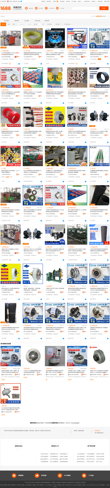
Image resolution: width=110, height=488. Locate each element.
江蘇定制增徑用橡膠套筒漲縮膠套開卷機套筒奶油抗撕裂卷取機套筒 (99, 250)
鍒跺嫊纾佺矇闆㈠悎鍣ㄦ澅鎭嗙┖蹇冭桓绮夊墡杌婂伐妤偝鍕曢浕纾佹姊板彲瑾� (10, 371)
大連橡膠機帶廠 (44, 461)
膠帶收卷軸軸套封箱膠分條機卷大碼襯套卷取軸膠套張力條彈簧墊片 (77, 92)
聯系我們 (78, 482)
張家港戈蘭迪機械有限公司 (6, 56)
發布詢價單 (97, 430)
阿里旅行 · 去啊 (52, 485)
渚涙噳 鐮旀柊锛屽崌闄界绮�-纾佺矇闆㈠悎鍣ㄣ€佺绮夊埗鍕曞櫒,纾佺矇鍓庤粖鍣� (55, 371)
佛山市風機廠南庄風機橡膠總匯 (58, 461)
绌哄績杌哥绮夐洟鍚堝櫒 (74, 376)
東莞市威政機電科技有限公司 (95, 56)
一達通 (107, 485)
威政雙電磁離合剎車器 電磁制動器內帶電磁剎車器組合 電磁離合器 (55, 328)
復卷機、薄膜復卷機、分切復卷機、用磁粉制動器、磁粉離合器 (32, 289)
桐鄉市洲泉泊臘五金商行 (73, 96)
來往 (94, 485)
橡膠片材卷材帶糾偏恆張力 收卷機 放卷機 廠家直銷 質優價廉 (10, 210)
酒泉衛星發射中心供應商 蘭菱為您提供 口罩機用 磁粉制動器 (10, 289)
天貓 (38, 485)
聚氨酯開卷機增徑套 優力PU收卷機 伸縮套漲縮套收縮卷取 (10, 132)
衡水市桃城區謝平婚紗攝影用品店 (85, 456)
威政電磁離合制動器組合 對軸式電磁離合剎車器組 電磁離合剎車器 (33, 328)
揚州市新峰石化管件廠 (73, 135)
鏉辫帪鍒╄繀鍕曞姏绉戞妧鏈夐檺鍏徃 (97, 374)
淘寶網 (34, 485)
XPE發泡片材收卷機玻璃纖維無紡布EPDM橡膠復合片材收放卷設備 (77, 53)
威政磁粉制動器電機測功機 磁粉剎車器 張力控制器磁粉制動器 (77, 289)
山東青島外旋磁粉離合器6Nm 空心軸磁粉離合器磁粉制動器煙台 (55, 210)
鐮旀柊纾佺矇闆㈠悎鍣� (52, 376)
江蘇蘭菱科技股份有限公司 (51, 135)
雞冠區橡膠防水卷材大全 (66, 454)
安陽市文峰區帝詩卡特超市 (93, 461)
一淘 (46, 485)
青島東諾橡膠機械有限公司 (29, 96)
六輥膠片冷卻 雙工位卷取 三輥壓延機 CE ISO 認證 (55, 289)
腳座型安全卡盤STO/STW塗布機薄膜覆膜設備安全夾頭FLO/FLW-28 (33, 250)
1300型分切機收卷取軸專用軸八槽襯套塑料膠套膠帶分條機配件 (32, 132)
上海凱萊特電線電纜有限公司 (6, 174)
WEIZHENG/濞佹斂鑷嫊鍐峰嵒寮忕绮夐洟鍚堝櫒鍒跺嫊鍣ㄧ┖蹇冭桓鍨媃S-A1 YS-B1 (33, 371)
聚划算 (42, 485)
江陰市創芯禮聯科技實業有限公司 (73, 174)
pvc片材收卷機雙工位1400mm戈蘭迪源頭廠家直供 (10, 53)
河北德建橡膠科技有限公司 (95, 96)
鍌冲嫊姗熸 (11, 376)
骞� (18, 374)
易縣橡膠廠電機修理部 (65, 461)
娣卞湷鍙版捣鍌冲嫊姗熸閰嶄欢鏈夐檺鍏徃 (8, 412)
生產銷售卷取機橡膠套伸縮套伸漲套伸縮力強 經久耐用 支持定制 (10, 328)
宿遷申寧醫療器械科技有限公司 (84, 459)
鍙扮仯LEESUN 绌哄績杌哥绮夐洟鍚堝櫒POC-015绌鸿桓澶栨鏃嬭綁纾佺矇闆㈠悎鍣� (99, 371)
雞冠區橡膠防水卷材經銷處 (47, 459)
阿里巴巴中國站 (21, 485)
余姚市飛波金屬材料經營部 (102, 456)
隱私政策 (64, 482)
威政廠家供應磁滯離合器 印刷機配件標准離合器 (99, 328)
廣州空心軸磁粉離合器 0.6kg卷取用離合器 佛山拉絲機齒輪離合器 (10, 92)
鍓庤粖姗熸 (17, 376)
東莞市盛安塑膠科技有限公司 (29, 135)
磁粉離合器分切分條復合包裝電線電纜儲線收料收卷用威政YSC (99, 53)
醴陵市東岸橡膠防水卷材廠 (66, 459)
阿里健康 (102, 485)
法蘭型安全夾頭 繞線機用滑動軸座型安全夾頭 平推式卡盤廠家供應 (77, 132)
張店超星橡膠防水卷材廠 (47, 456)
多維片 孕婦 (99, 461)
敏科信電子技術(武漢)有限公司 (94, 459)
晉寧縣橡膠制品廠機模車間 (56, 456)
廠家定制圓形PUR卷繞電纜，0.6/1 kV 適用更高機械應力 (10, 171)
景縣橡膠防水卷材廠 (55, 454)
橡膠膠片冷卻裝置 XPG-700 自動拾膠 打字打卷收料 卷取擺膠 (33, 92)
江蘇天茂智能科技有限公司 (95, 253)
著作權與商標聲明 (45, 482)
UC (87, 485)
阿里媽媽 (59, 485)
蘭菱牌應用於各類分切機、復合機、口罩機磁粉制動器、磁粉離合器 (54, 132)
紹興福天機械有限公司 (95, 174)
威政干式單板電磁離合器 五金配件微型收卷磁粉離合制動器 (33, 210)
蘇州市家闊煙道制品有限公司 (94, 456)
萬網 (84, 485)
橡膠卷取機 (81, 430)
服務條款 (59, 482)
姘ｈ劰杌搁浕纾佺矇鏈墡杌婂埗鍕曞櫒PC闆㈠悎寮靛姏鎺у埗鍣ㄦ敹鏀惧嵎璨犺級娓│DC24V (10, 408)
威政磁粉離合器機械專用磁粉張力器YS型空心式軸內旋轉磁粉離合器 (99, 289)
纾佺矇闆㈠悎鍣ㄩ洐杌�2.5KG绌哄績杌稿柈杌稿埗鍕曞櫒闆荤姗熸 (76, 371)
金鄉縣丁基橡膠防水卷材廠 (66, 456)
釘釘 (98, 485)
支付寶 (90, 485)
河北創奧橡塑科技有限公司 (29, 56)
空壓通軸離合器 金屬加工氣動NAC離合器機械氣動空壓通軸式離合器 (77, 328)
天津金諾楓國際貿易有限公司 (94, 454)
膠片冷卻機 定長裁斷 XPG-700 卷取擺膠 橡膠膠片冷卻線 (77, 210)
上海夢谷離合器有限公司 (51, 56)
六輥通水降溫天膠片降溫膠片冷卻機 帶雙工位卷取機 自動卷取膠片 (77, 250)
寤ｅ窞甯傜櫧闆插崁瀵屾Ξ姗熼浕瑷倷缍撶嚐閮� (53, 374)
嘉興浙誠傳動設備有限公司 (51, 174)
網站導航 (83, 482)
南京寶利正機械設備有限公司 (6, 213)
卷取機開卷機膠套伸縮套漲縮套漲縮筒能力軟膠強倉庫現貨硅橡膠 (99, 92)
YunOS (74, 485)
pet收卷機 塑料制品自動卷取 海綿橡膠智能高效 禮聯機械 (76, 171)
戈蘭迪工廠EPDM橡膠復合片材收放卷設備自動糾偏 (10, 250)
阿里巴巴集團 (3, 485)
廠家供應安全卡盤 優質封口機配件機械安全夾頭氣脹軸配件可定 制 (55, 250)
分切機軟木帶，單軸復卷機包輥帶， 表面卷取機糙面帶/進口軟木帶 (54, 171)
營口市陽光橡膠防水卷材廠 (56, 459)
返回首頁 (68, 423)
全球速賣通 (28, 485)
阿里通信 (79, 485)
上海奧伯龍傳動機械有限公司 (51, 292)
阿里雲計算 (68, 485)
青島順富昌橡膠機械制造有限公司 (29, 174)
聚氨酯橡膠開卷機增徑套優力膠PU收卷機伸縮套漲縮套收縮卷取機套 (33, 53)
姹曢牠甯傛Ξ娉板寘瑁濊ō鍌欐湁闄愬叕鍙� (30, 374)
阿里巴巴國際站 (12, 485)
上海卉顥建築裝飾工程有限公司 (84, 454)
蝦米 (63, 485)
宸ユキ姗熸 (4, 376)
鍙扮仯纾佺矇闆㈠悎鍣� (96, 376)
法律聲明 (53, 482)
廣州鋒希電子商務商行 (51, 96)
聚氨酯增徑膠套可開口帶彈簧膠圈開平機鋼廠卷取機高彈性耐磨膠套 (54, 92)
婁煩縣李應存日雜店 (82, 461)
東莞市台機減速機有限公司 (6, 96)
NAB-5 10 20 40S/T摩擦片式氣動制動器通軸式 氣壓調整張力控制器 (55, 53)
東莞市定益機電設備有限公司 (95, 135)
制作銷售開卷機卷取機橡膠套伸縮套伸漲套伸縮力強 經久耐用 (99, 210)
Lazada (55, 486)
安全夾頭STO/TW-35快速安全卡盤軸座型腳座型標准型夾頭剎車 (99, 132)
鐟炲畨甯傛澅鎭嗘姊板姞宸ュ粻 (8, 374)
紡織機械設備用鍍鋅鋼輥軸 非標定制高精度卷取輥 (99, 171)
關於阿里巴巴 (71, 482)
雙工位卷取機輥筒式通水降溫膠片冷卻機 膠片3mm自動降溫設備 (32, 171)
